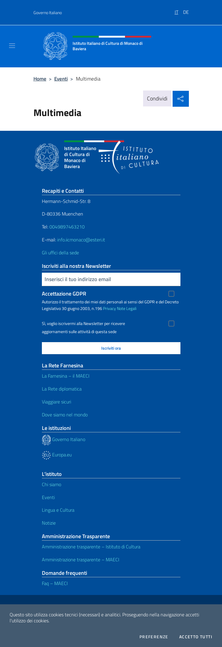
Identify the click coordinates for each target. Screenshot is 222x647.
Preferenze (153, 637)
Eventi (61, 78)
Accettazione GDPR (64, 294)
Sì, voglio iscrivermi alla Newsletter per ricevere (83, 323)
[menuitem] (179, 10)
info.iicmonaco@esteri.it (81, 239)
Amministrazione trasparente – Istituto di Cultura (91, 546)
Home (39, 78)
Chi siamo (51, 484)
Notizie (49, 522)
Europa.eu (57, 454)
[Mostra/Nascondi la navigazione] (12, 45)
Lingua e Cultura (58, 510)
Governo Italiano (47, 12)
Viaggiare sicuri (56, 401)
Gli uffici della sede (60, 252)
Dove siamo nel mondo (65, 414)
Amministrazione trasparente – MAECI (80, 559)
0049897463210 (67, 226)
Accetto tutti (195, 637)
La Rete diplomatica (62, 388)
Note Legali (126, 308)
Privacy (109, 308)
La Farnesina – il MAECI (65, 375)
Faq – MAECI (55, 583)
